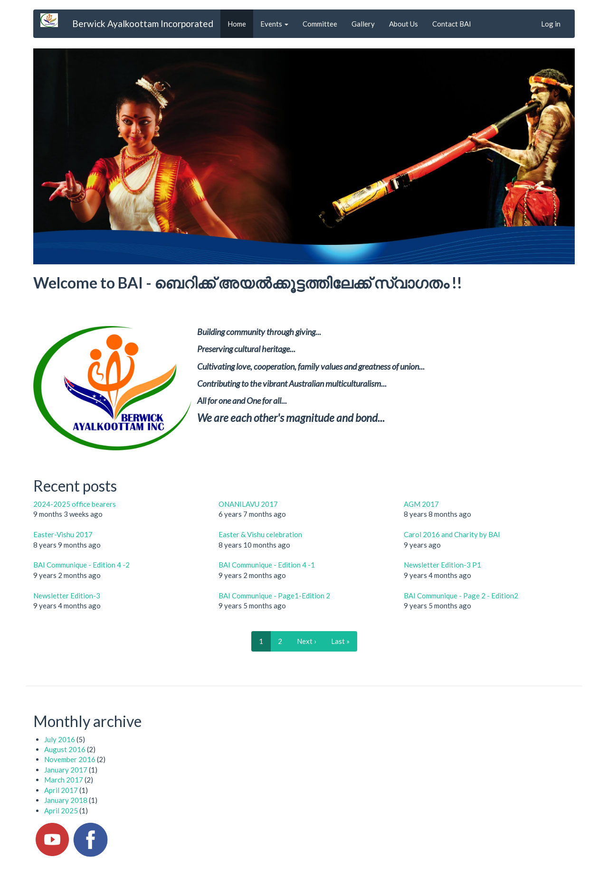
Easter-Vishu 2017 (63, 534)
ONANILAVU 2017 (248, 504)
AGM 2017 (421, 504)
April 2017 (61, 790)
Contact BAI (451, 23)
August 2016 (65, 749)
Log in (550, 23)
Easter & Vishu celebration (260, 534)
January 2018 (65, 800)
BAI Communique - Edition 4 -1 (266, 564)
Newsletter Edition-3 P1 (442, 564)
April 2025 (61, 810)
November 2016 (69, 759)
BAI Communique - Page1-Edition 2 (274, 595)
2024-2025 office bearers (74, 504)
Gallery (363, 23)
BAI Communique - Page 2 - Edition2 (461, 595)
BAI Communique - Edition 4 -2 (81, 564)
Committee (320, 23)
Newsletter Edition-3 (66, 595)
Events (274, 23)
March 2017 (63, 779)
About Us (403, 23)
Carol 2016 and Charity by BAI (452, 534)
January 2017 (65, 769)
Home (237, 23)
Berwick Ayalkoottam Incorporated (142, 23)
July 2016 (59, 739)
